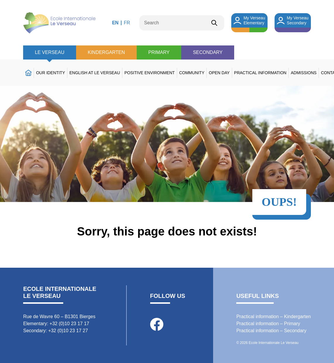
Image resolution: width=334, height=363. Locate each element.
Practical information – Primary (268, 323)
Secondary (207, 52)
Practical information (260, 72)
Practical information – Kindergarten (273, 316)
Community (191, 72)
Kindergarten (106, 52)
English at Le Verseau (94, 72)
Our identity (50, 72)
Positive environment (149, 72)
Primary (159, 52)
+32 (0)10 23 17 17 (69, 323)
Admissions (303, 72)
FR (127, 22)
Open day (219, 72)
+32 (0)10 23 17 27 (68, 330)
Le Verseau (49, 52)
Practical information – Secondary (271, 330)
